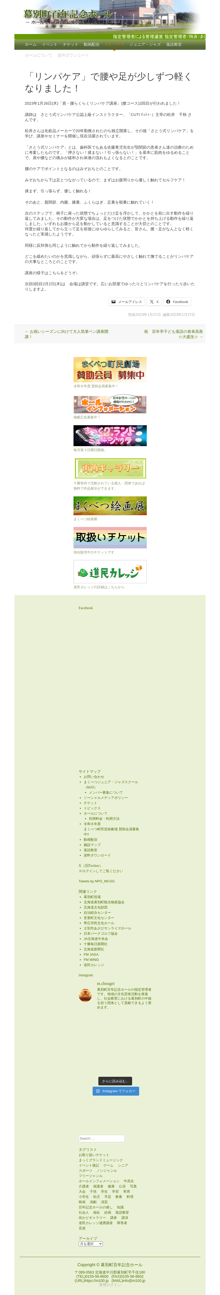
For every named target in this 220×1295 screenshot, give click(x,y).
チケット (70, 44)
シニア (123, 1165)
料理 (130, 1197)
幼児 (96, 1197)
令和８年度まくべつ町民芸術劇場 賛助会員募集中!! (111, 829)
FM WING (91, 960)
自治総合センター (97, 913)
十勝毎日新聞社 (96, 944)
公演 (122, 1186)
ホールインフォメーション (99, 1181)
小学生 (84, 1197)
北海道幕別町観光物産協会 (104, 902)
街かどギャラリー (92, 1218)
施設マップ (92, 845)
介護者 (84, 1186)
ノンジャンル (107, 1171)
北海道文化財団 (96, 907)
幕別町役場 (92, 897)
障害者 (122, 1223)
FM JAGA (91, 954)
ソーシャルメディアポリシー (106, 798)
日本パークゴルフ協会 (101, 933)
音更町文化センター (99, 918)
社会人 (84, 1212)
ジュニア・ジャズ (145, 44)
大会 (82, 1191)
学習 (115, 1191)
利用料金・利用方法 (104, 819)
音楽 (82, 1228)
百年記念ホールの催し (96, 1207)
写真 (133, 1186)
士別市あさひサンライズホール (107, 928)
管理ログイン (110, 1285)
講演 (124, 1218)
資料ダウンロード (73, 55)
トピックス (114, 44)
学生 (104, 1191)
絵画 (107, 1212)
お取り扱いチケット (94, 1155)
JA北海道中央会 (96, 939)
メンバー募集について (106, 792)
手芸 (107, 1197)
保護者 (98, 1186)
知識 (120, 1207)
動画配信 (91, 44)
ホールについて (38, 55)
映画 (82, 1202)
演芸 (104, 1202)
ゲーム (108, 1165)
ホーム (31, 44)
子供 (93, 1191)
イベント (50, 44)
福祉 (96, 1212)
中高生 (129, 1181)
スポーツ (85, 1171)
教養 (118, 1197)
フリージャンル (91, 1176)
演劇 (93, 1202)
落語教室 (174, 44)
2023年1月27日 (148, 314)
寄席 (126, 1191)
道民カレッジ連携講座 (96, 1223)
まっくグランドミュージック (101, 1160)
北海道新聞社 (94, 949)
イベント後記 (89, 1165)
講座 (113, 1218)
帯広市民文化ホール (99, 923)
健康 (111, 1186)
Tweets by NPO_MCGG (97, 881)
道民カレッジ (94, 965)
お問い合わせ (94, 777)
